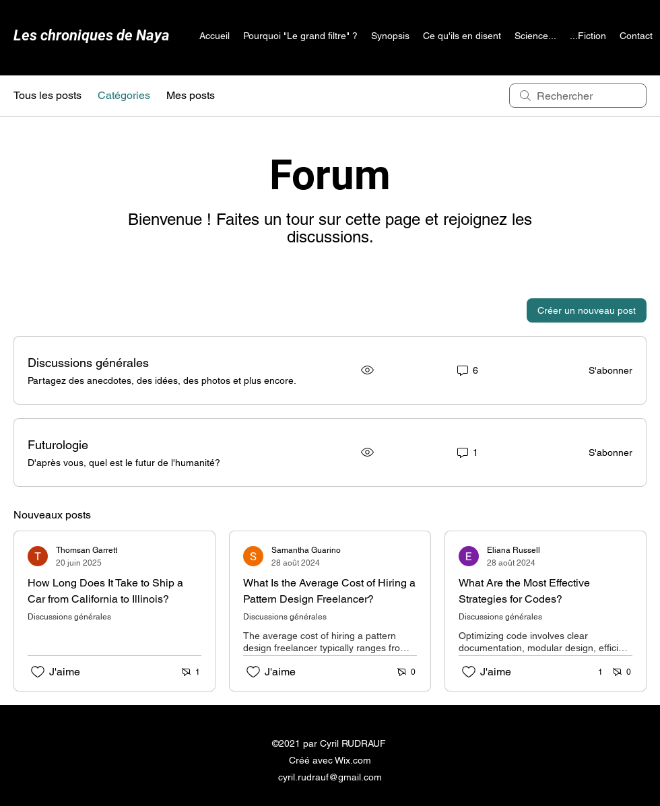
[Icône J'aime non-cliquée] (37, 672)
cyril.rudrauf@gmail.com (330, 777)
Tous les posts (47, 95)
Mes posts (190, 95)
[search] (578, 95)
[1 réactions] (593, 672)
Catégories (124, 95)
